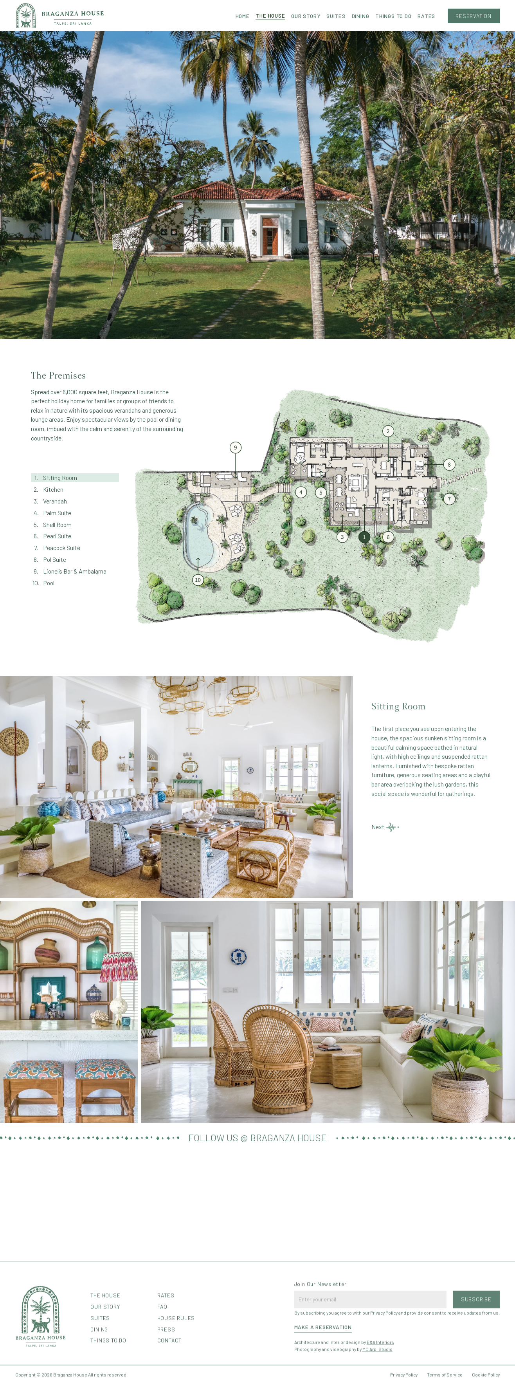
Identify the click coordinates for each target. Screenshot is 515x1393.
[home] (59, 15)
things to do (108, 1373)
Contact (169, 1373)
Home (243, 16)
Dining (360, 16)
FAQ (162, 1340)
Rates (426, 16)
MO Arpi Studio (377, 1382)
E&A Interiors (380, 1375)
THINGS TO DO (393, 16)
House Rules (176, 1351)
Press (166, 1362)
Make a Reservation (323, 1360)
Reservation (474, 16)
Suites (336, 16)
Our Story (305, 16)
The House (270, 15)
